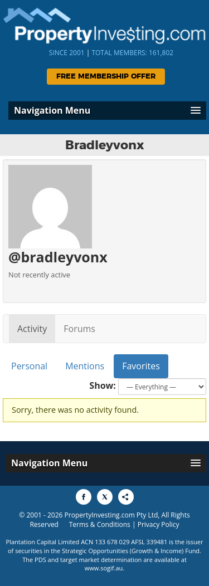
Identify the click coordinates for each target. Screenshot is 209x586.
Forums (79, 329)
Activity (32, 329)
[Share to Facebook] (83, 497)
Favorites (141, 366)
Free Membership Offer (105, 76)
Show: (102, 385)
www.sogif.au (104, 568)
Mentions (84, 366)
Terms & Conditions (99, 524)
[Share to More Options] (126, 497)
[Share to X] (105, 497)
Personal (29, 366)
